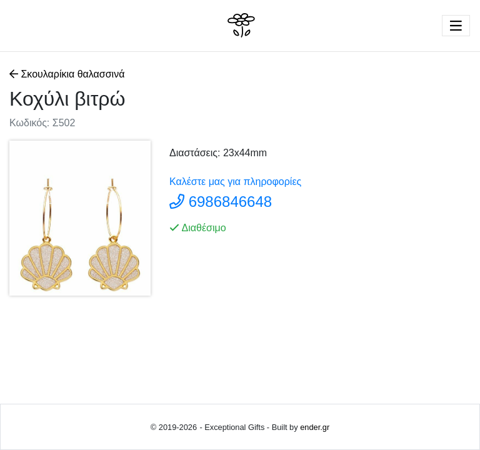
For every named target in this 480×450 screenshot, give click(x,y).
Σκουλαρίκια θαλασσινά (68, 74)
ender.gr (314, 427)
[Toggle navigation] (456, 25)
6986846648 (230, 201)
